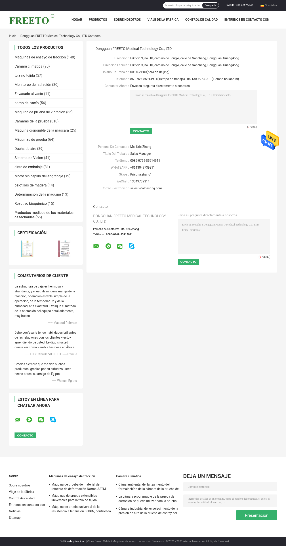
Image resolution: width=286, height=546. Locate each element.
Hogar (77, 19)
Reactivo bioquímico (31, 203)
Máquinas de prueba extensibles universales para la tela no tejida (74, 498)
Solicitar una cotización (239, 5)
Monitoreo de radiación (33, 85)
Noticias (15, 511)
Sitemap (15, 517)
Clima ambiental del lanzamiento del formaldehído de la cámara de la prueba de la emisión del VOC (148, 487)
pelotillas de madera (31, 185)
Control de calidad (201, 19)
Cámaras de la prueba (32, 121)
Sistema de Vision (29, 158)
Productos (98, 19)
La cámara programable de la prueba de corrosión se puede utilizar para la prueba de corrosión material (147, 499)
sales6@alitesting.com (146, 188)
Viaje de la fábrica (163, 19)
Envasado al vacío (29, 94)
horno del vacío (27, 103)
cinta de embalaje (29, 167)
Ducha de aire (25, 149)
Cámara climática (28, 66)
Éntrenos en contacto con (246, 19)
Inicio (13, 36)
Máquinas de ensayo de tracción (40, 57)
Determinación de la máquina (38, 194)
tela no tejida (25, 75)
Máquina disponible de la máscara (42, 130)
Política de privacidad (72, 541)
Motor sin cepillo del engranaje (39, 176)
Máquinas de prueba (31, 139)
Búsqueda (210, 5)
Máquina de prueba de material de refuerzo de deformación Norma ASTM (78, 487)
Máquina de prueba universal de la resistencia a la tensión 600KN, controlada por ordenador (81, 509)
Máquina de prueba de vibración (40, 112)
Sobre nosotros (127, 19)
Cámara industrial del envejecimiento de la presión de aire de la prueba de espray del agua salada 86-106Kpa (148, 511)
